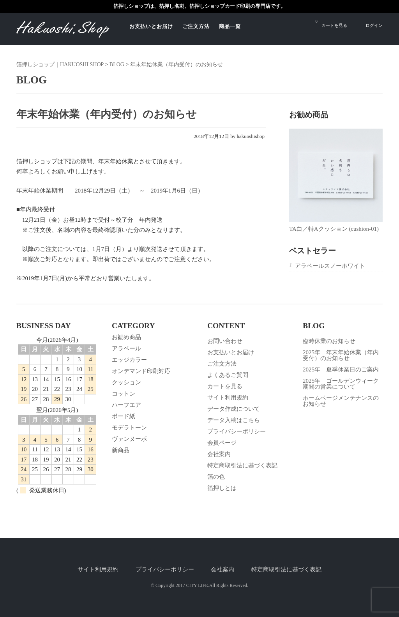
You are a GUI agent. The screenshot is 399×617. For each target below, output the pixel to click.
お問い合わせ (224, 341)
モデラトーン (129, 427)
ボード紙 (123, 416)
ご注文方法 (196, 26)
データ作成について (233, 409)
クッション (126, 382)
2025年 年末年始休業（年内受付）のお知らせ (341, 355)
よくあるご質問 (227, 375)
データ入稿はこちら (233, 420)
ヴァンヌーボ (129, 439)
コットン (123, 394)
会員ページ (222, 443)
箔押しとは (222, 488)
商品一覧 (230, 26)
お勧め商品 (126, 337)
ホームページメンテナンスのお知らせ (341, 401)
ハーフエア (126, 405)
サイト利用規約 (227, 397)
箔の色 (216, 477)
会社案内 (219, 454)
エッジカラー (129, 360)
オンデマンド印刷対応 (141, 371)
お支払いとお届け (151, 26)
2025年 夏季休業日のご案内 (341, 369)
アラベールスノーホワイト (330, 266)
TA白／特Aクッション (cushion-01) (334, 229)
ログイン (374, 25)
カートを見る (331, 23)
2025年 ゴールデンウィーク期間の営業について (341, 384)
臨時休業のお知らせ (329, 341)
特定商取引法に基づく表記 (242, 465)
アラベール (126, 348)
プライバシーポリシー (236, 431)
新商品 (120, 450)
